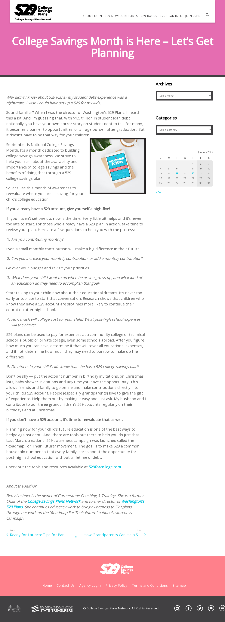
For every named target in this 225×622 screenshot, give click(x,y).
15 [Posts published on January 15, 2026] (193, 173)
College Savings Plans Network (53, 501)
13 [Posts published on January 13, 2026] (177, 173)
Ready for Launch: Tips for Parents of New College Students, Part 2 (43, 534)
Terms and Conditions (150, 585)
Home (47, 585)
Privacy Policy (116, 585)
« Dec (159, 192)
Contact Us (66, 585)
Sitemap (179, 585)
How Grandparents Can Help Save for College (115, 534)
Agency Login (90, 585)
